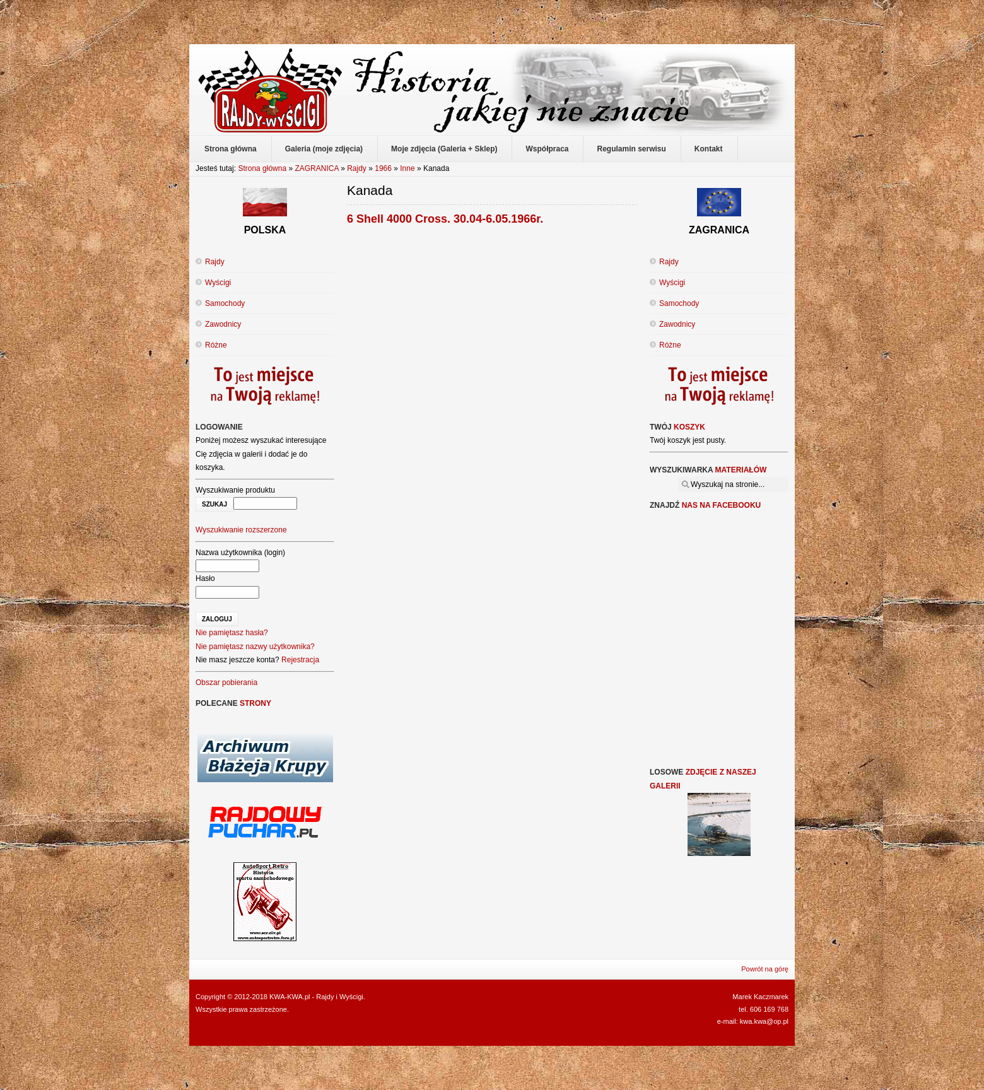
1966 (383, 168)
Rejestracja (300, 659)
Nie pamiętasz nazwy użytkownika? (255, 646)
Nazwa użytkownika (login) (240, 552)
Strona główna (262, 168)
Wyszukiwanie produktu (235, 490)
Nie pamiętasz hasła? (232, 632)
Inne (407, 168)
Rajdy (356, 168)
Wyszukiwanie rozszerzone (241, 529)
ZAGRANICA (316, 168)
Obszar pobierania (226, 682)
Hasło (205, 578)
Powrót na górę (764, 969)
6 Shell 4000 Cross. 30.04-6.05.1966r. (445, 219)
